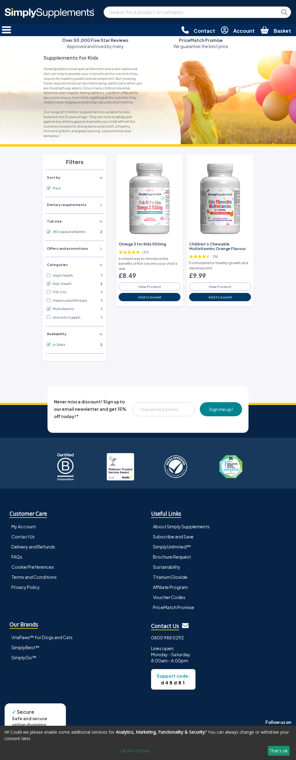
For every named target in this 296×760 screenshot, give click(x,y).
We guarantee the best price (200, 43)
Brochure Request (172, 557)
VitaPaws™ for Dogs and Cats (42, 637)
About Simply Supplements (181, 526)
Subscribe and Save (173, 536)
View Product (149, 286)
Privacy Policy (25, 587)
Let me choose (135, 751)
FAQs (16, 557)
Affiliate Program (170, 587)
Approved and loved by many (95, 43)
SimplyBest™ (25, 647)
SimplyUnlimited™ (172, 546)
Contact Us (23, 536)
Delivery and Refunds (33, 546)
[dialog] (148, 743)
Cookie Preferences (32, 567)
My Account (23, 526)
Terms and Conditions (34, 577)
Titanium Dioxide (170, 577)
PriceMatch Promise (173, 607)
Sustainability (166, 567)
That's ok (278, 751)
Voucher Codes (169, 597)
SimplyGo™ (23, 657)
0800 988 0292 (167, 637)
